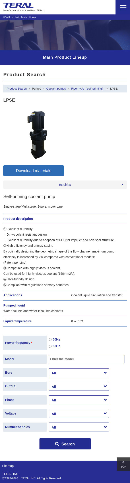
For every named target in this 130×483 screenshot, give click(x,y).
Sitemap (8, 466)
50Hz (54, 339)
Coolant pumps (56, 88)
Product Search (17, 88)
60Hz (54, 346)
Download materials (33, 170)
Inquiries (65, 184)
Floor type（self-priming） (88, 88)
